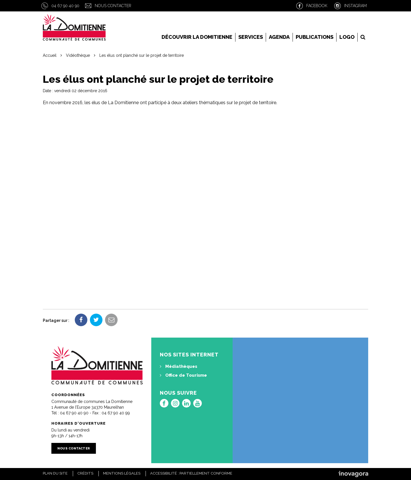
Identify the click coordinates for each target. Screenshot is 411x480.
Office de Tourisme (183, 375)
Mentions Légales (121, 473)
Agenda (279, 37)
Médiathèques (178, 366)
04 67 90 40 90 (65, 5)
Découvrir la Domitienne (197, 37)
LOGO (346, 37)
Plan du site (55, 473)
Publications (314, 37)
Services (250, 37)
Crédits (85, 473)
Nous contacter (113, 5)
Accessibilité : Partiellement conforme (191, 473)
